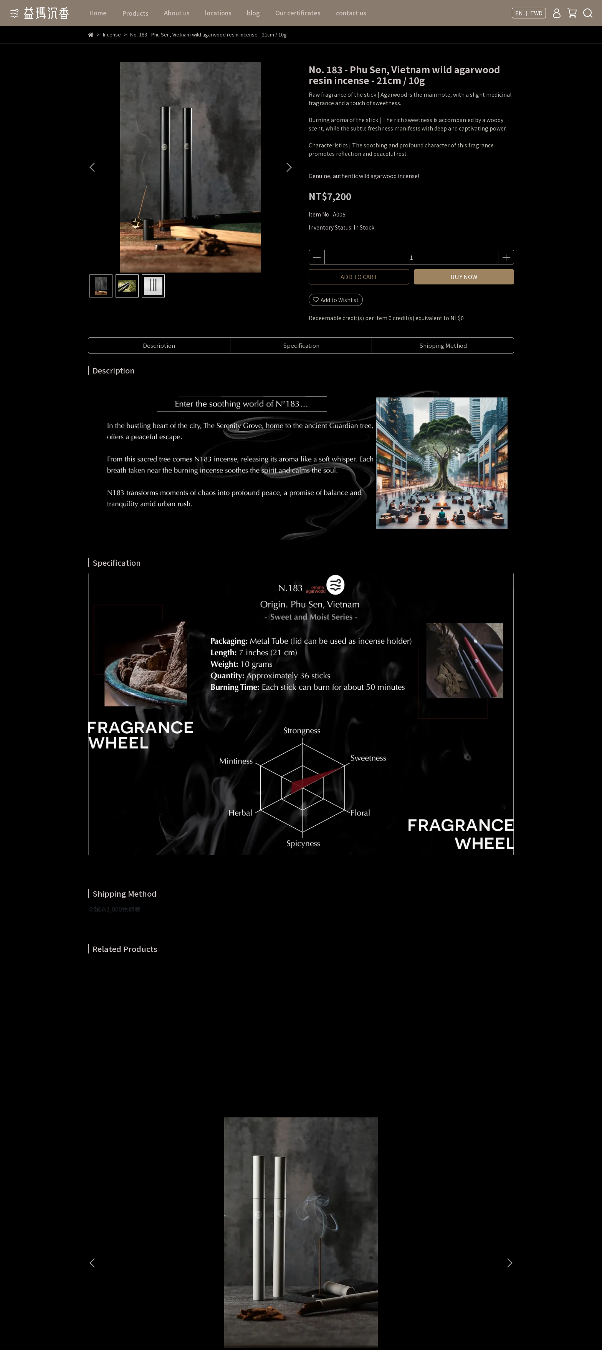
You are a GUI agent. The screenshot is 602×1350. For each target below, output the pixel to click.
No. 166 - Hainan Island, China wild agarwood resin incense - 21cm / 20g (456, 1091)
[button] (288, 167)
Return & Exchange (212, 1185)
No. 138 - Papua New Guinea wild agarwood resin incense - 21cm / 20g (353, 1091)
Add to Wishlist (336, 300)
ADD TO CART (359, 277)
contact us (351, 12)
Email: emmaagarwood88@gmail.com (126, 1254)
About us (177, 12)
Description (159, 345)
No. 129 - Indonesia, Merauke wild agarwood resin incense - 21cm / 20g (145, 1091)
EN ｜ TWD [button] (528, 13)
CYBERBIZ (242, 1330)
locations (218, 12)
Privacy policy (204, 1208)
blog (253, 12)
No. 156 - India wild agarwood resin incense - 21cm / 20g (249, 1091)
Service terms (205, 1196)
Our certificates (298, 12)
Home (98, 12)
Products (298, 1185)
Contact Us (201, 1173)
